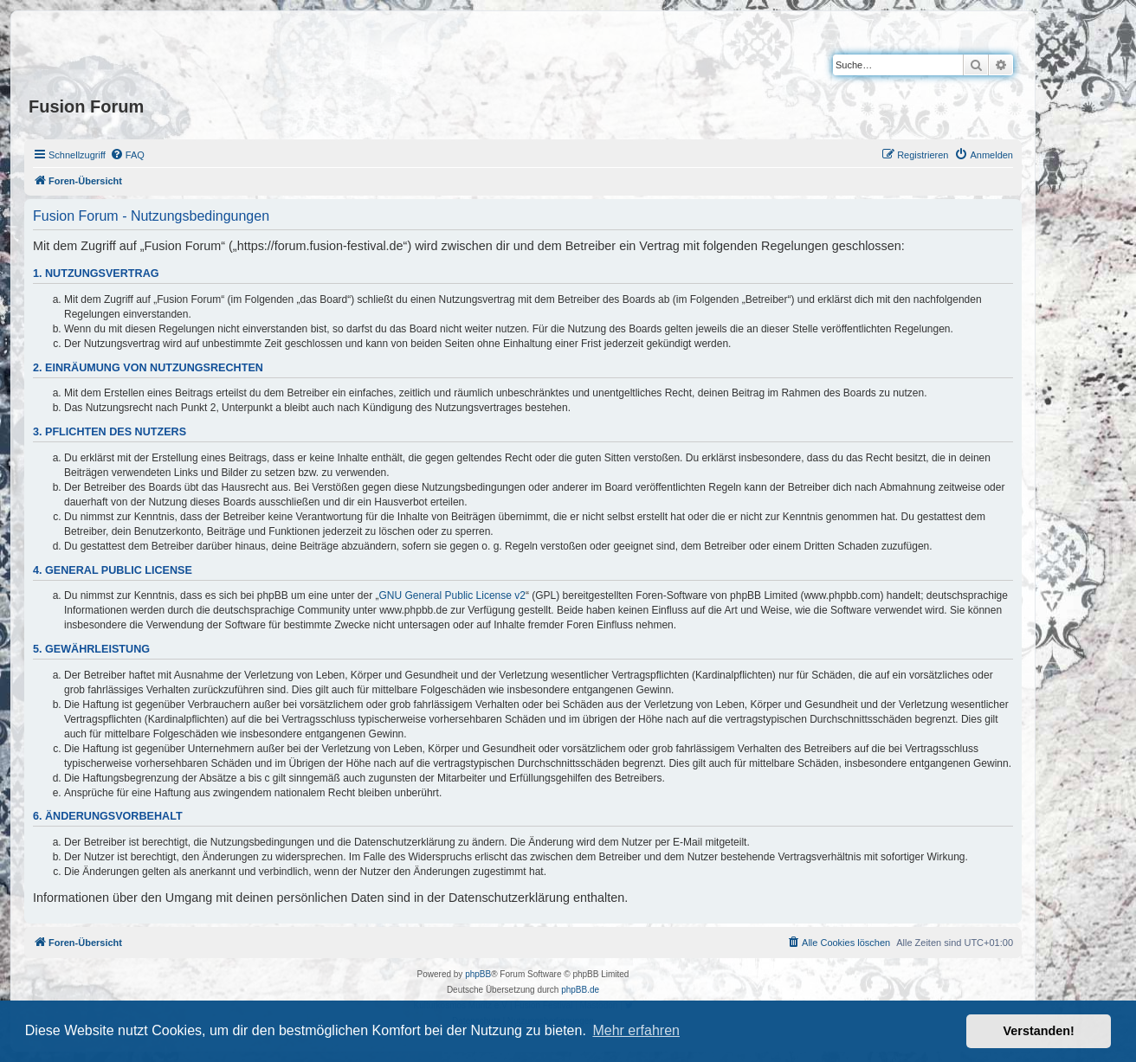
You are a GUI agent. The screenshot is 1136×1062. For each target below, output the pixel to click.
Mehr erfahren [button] (636, 1030)
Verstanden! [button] (1039, 1031)
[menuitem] (127, 155)
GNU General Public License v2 (452, 595)
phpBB (478, 974)
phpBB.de (580, 989)
